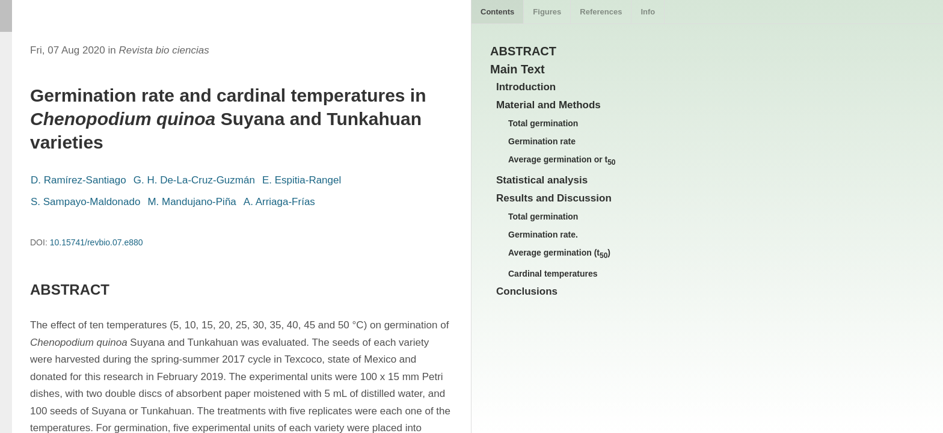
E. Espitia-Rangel (301, 180)
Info (647, 11)
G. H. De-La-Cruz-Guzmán (194, 180)
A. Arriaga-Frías (279, 201)
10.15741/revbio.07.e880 (96, 242)
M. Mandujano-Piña (191, 201)
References (601, 11)
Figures (547, 11)
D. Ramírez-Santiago (78, 180)
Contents (497, 11)
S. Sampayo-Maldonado (85, 201)
